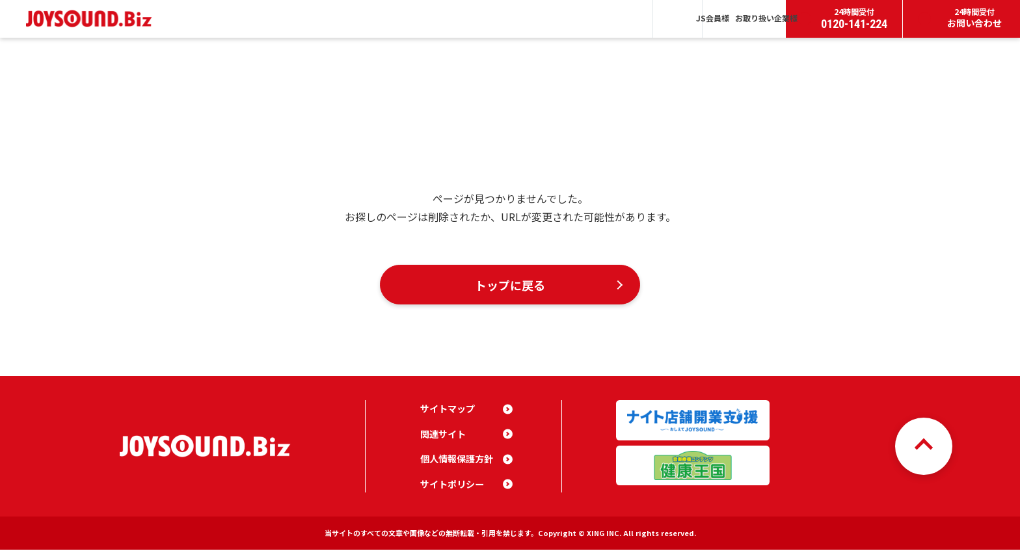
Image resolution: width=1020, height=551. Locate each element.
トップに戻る (510, 284)
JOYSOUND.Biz (92, 18)
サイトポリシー (452, 485)
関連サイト (443, 435)
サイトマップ (447, 409)
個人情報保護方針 (456, 459)
